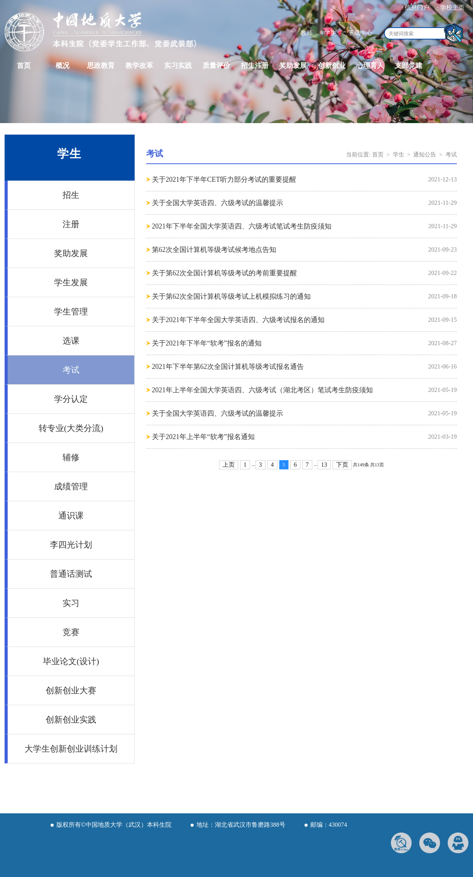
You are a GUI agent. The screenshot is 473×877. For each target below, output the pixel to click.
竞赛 (71, 632)
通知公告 (424, 154)
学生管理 (71, 311)
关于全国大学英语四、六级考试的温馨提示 (217, 203)
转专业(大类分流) (71, 428)
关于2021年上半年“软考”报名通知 (203, 437)
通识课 (71, 515)
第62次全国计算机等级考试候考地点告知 (214, 249)
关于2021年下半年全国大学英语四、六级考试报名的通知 (238, 320)
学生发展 (71, 282)
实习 (71, 603)
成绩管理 (71, 486)
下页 (342, 464)
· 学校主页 (451, 7)
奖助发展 (293, 65)
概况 (62, 65)
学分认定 (71, 399)
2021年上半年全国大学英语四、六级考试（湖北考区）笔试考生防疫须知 (262, 390)
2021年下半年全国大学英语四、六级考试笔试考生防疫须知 (241, 226)
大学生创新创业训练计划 (71, 749)
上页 (228, 464)
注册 (71, 224)
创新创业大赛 (71, 690)
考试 (71, 370)
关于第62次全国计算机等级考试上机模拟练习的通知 (231, 296)
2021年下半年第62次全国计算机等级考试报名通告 (228, 366)
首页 (24, 65)
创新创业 (332, 65)
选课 (71, 341)
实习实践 (178, 65)
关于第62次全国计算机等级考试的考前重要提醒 (224, 273)
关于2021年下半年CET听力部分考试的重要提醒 (224, 179)
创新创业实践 (71, 719)
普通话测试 (71, 574)
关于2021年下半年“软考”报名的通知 (207, 343)
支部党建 (408, 65)
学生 (330, 33)
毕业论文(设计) (71, 661)
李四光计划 (71, 545)
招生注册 (255, 65)
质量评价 (216, 65)
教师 (306, 33)
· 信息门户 (415, 7)
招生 (71, 195)
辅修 (71, 457)
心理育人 (370, 65)
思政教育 (101, 65)
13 (324, 464)
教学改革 (139, 65)
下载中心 (360, 33)
